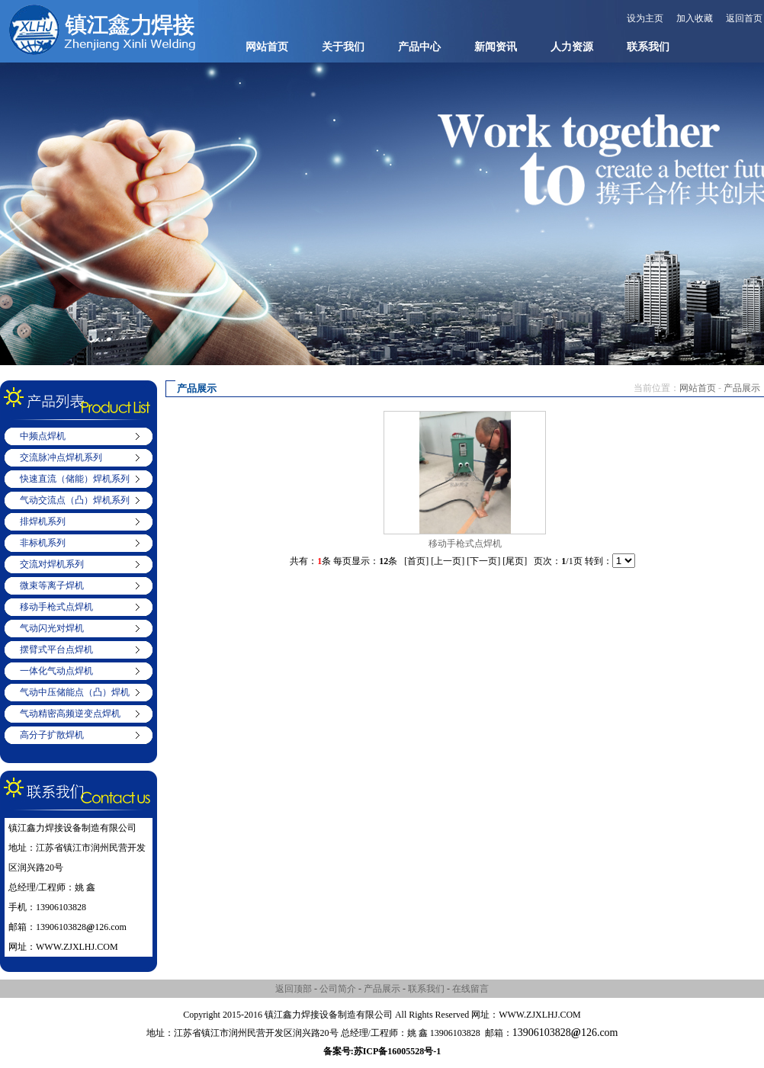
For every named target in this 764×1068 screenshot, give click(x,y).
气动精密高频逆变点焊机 (70, 713)
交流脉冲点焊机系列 (61, 457)
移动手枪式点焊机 (56, 606)
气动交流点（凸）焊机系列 (75, 500)
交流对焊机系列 (52, 564)
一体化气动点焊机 (56, 670)
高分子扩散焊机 (52, 735)
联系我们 (648, 47)
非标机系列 (43, 542)
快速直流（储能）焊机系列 (75, 478)
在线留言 (470, 988)
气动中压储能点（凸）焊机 (75, 692)
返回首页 (744, 18)
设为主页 (645, 18)
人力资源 (572, 47)
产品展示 (742, 388)
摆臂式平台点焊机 (56, 649)
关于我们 (343, 47)
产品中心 (419, 47)
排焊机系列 (43, 521)
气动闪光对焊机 (52, 628)
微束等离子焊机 (52, 585)
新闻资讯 (495, 47)
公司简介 (337, 988)
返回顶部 (293, 988)
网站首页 (267, 47)
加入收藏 (694, 18)
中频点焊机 (43, 436)
